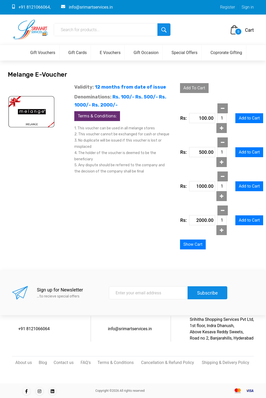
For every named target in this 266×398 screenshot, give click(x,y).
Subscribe (207, 293)
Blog (43, 362)
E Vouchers (110, 52)
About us (23, 362)
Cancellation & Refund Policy (167, 362)
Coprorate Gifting (226, 52)
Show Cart (193, 244)
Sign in (248, 7)
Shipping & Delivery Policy (225, 362)
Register (227, 7)
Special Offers (184, 52)
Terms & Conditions (115, 362)
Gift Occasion (146, 52)
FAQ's (86, 362)
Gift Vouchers (42, 52)
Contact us (64, 362)
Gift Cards (77, 52)
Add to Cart (249, 118)
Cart (249, 30)
